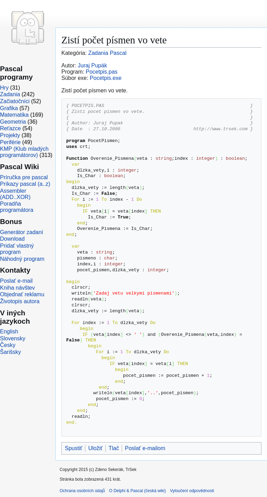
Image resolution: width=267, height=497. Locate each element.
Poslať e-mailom (145, 448)
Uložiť (95, 448)
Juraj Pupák (92, 65)
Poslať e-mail (16, 281)
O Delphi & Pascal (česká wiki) (137, 490)
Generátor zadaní (21, 232)
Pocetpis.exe (106, 78)
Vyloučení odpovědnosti (192, 490)
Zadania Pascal (107, 53)
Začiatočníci (14, 101)
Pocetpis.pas (102, 72)
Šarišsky (10, 352)
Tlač (114, 448)
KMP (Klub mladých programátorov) (24, 152)
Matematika (14, 115)
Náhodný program (22, 259)
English (9, 331)
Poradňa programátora (16, 207)
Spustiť (73, 448)
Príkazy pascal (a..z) (25, 184)
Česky (7, 345)
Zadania (10, 94)
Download (12, 239)
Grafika (9, 108)
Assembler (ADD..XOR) (15, 194)
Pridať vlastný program (17, 249)
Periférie (10, 142)
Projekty (10, 135)
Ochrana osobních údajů (82, 490)
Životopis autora (20, 301)
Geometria (13, 122)
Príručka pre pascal (24, 177)
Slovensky (12, 338)
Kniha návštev (17, 288)
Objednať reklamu (22, 294)
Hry (4, 88)
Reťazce (10, 128)
